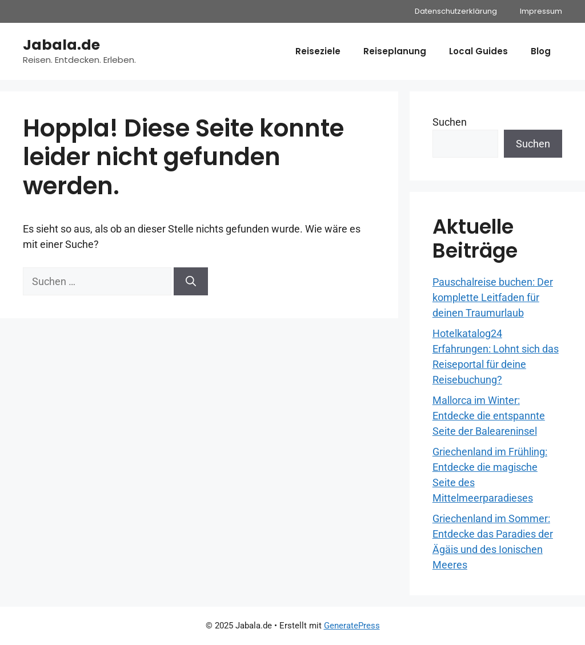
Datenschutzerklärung (456, 11)
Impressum (541, 11)
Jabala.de (61, 45)
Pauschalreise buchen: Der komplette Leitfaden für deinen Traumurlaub (492, 297)
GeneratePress (352, 625)
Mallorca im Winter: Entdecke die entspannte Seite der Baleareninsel (488, 415)
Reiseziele (317, 51)
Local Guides (478, 51)
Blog (541, 51)
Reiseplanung (394, 51)
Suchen (449, 122)
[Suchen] (191, 281)
